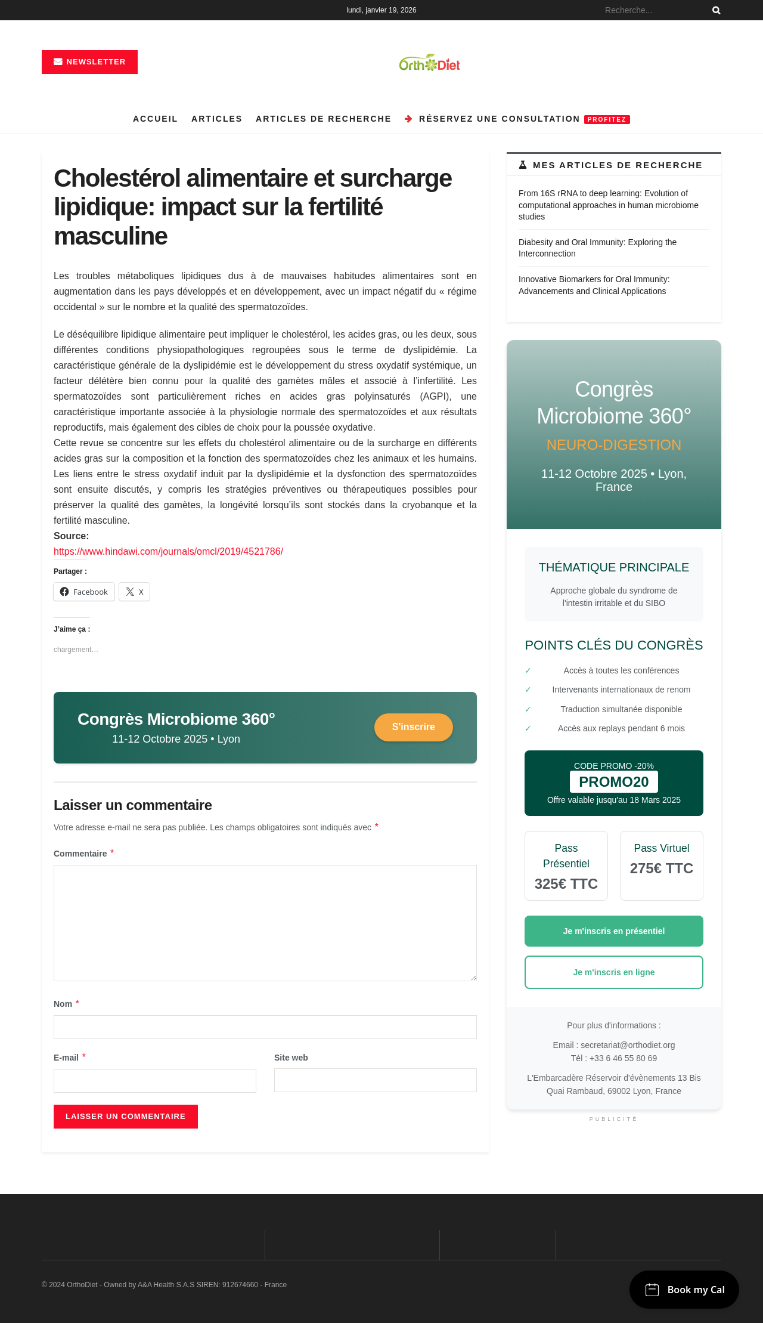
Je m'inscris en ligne (614, 972)
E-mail (70, 1057)
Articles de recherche (324, 118)
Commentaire (84, 853)
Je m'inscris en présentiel (614, 931)
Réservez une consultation (517, 119)
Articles (217, 118)
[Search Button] (714, 10)
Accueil (155, 118)
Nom (67, 1003)
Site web (291, 1057)
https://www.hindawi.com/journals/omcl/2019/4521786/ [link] (168, 551)
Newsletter (90, 61)
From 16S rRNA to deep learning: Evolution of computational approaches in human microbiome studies (609, 204)
